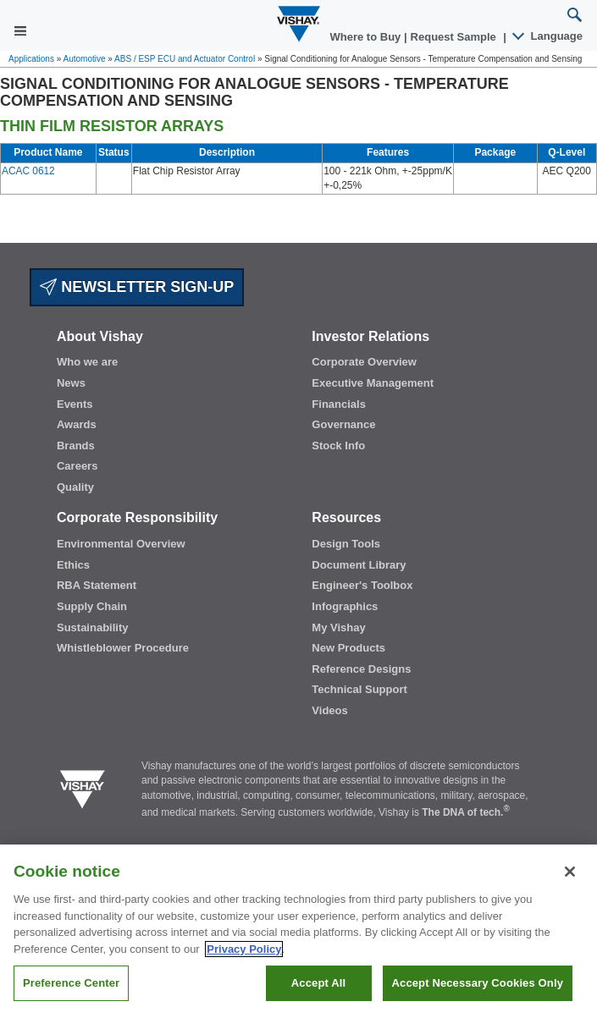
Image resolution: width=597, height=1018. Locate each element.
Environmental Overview (121, 543)
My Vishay (338, 627)
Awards (77, 424)
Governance (343, 424)
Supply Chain (92, 606)
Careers (77, 465)
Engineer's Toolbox (362, 585)
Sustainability (93, 627)
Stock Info (338, 445)
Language (548, 36)
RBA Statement (96, 585)
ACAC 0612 (28, 171)
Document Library (359, 565)
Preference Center (71, 983)
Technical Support (359, 689)
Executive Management (373, 383)
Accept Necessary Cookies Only (477, 983)
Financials (339, 404)
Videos (329, 710)
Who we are (87, 361)
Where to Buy (367, 36)
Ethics (73, 565)
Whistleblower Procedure (123, 647)
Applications (31, 58)
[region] (298, 931)
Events (75, 404)
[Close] (570, 871)
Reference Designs (361, 669)
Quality (75, 487)
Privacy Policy (244, 949)
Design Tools (346, 543)
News (71, 383)
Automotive (85, 58)
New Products (348, 647)
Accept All (318, 983)
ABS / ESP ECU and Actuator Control (184, 58)
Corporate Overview (364, 361)
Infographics (345, 606)
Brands (76, 445)
